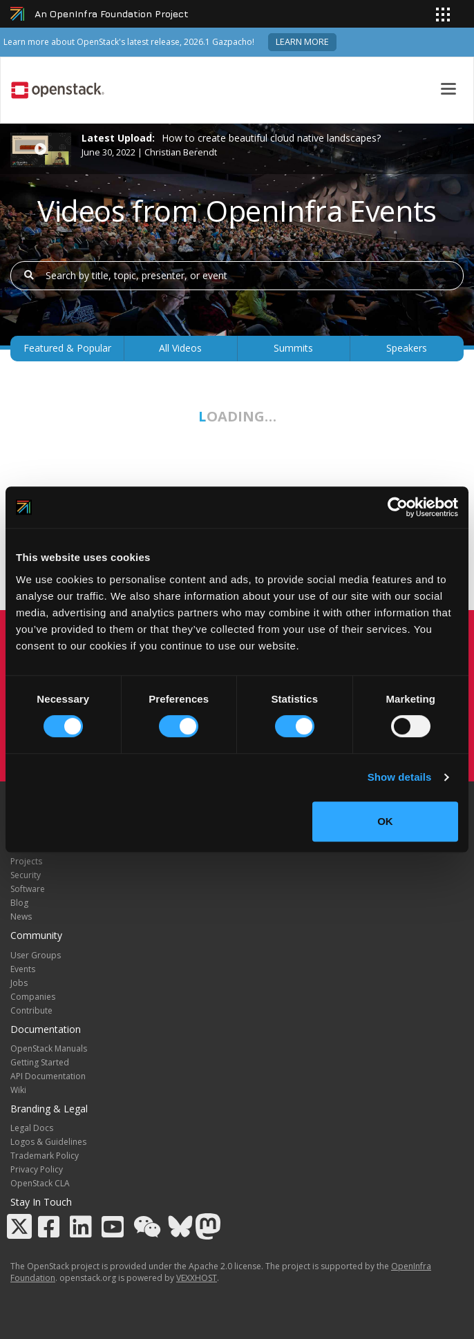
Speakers (406, 347)
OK (385, 821)
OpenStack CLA (40, 1183)
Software (27, 889)
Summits (293, 347)
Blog (19, 903)
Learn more (302, 42)
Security (25, 875)
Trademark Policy (44, 1155)
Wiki (18, 1090)
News (21, 916)
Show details (400, 777)
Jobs (19, 983)
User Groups (35, 955)
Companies (32, 997)
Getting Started (39, 1062)
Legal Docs (31, 1128)
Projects (26, 861)
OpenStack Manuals (48, 1048)
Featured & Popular (67, 347)
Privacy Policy (36, 1169)
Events (22, 969)
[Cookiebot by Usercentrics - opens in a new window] (397, 507)
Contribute (31, 1010)
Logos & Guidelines (48, 1142)
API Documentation (48, 1076)
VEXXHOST (196, 1278)
